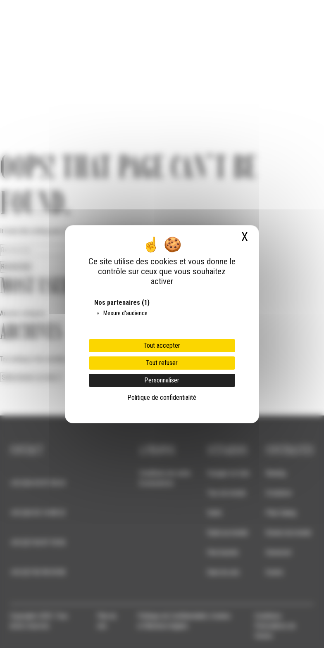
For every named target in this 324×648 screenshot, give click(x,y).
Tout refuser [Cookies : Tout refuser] (162, 363)
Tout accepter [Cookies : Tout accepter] (161, 345)
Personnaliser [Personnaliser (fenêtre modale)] (161, 380)
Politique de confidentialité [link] (161, 397)
